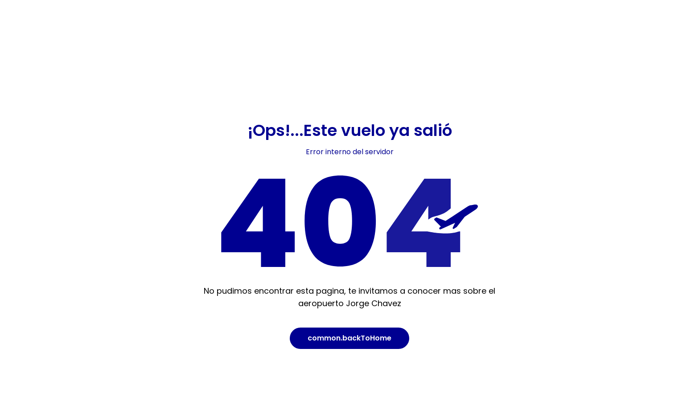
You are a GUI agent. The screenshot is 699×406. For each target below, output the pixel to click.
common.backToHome (349, 338)
